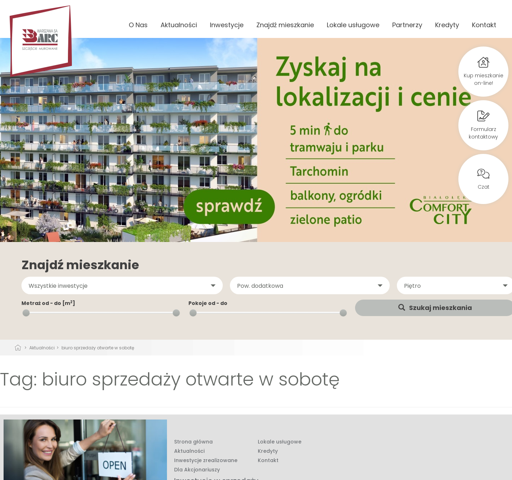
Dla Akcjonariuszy (197, 469)
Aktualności (179, 24)
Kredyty (447, 24)
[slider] (26, 312)
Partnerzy (407, 24)
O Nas (138, 24)
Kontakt (484, 24)
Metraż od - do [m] (48, 303)
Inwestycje (226, 24)
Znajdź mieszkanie (285, 24)
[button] (122, 286)
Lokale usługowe (353, 24)
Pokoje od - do (207, 303)
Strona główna (193, 441)
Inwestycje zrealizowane (205, 460)
